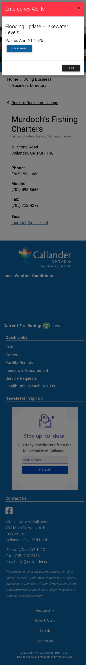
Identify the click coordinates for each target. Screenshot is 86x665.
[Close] (79, 8)
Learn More (19, 48)
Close (71, 68)
